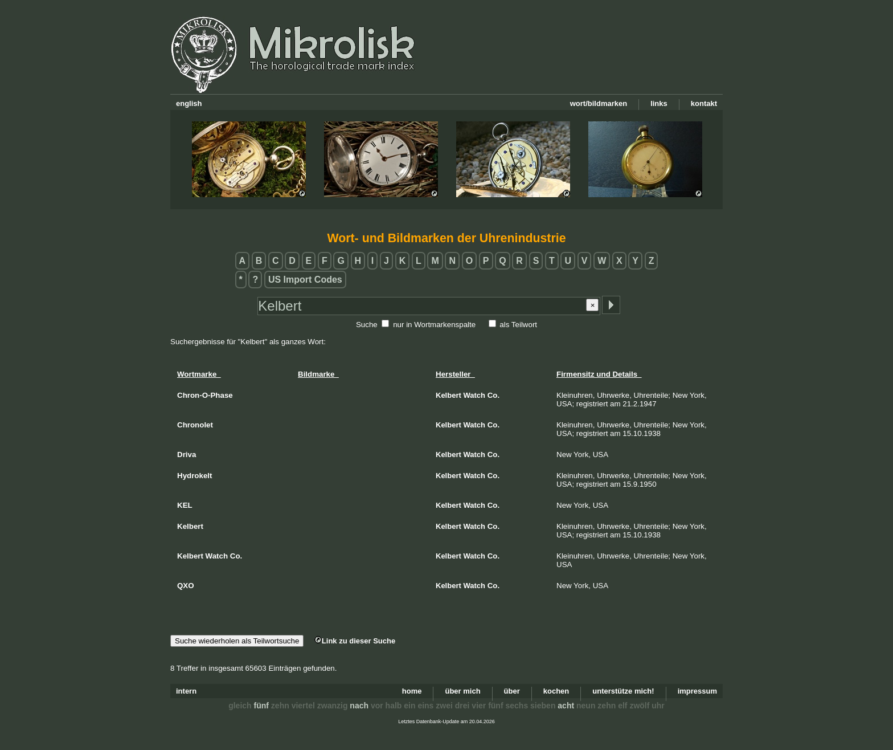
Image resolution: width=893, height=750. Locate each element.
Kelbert (448, 395)
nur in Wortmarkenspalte (434, 324)
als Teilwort (518, 324)
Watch (475, 395)
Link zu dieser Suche (354, 641)
